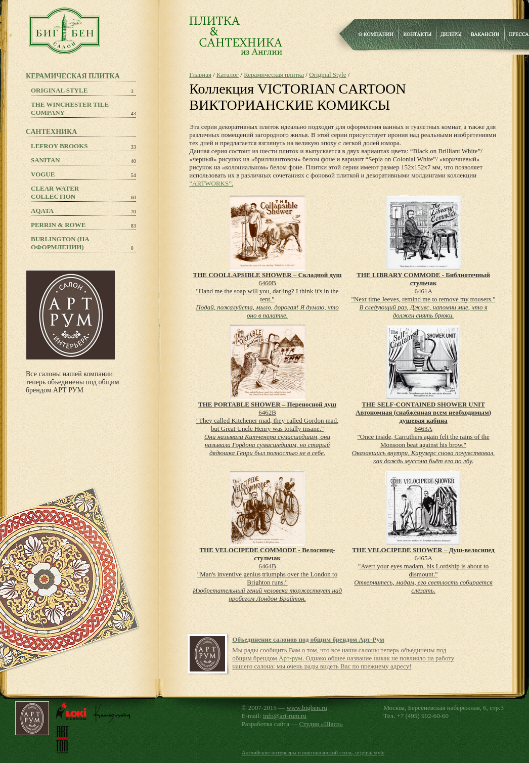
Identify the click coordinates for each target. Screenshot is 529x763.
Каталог (227, 74)
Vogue (43, 174)
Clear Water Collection (55, 192)
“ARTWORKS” (210, 183)
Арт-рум (290, 658)
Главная (200, 74)
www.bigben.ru (307, 707)
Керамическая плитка (274, 74)
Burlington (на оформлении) (60, 243)
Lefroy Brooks (59, 146)
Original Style (59, 90)
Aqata (42, 210)
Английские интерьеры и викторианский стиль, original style (313, 752)
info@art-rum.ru (284, 716)
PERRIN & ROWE (58, 225)
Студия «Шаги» (321, 724)
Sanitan (45, 160)
